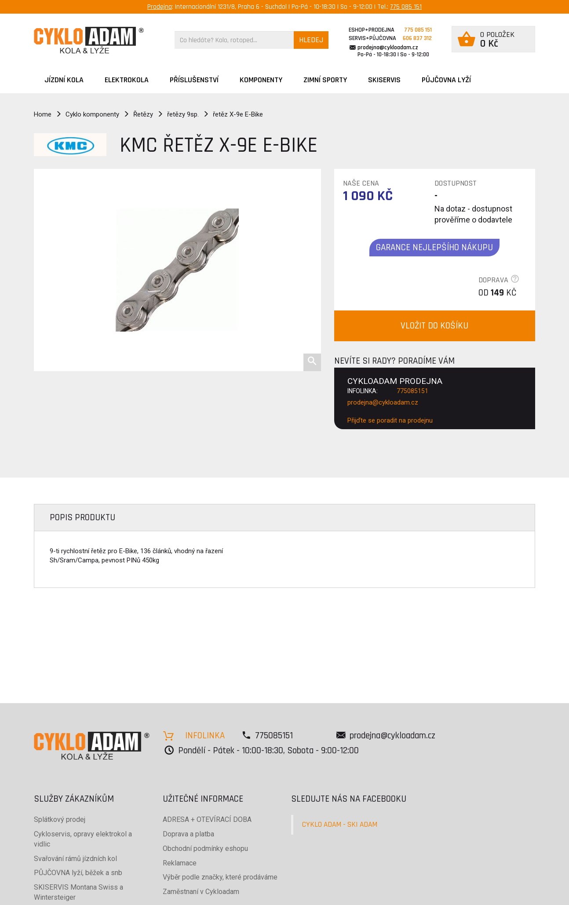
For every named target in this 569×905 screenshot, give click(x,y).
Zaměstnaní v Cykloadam (201, 891)
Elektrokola (127, 80)
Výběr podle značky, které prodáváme (220, 877)
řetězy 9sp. (183, 114)
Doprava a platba (188, 834)
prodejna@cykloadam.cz (387, 47)
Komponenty (261, 80)
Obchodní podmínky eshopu (205, 848)
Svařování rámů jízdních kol (75, 858)
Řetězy (143, 114)
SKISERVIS (384, 80)
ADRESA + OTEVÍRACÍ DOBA (207, 819)
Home (42, 114)
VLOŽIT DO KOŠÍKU (434, 326)
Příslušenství (194, 80)
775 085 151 (406, 7)
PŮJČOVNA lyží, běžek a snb (78, 873)
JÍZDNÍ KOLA (64, 80)
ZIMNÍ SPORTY (325, 80)
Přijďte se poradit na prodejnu (390, 420)
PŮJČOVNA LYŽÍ (446, 80)
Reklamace (180, 863)
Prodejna (159, 7)
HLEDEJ (311, 40)
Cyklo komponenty (92, 114)
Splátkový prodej (59, 819)
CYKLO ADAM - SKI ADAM (339, 824)
